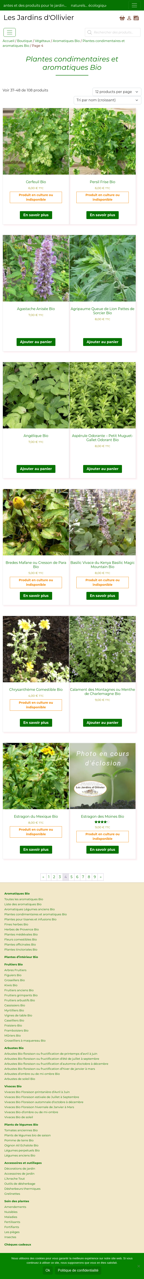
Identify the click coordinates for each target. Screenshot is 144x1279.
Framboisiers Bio (16, 1030)
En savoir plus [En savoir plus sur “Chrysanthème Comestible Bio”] (36, 723)
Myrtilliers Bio (14, 1010)
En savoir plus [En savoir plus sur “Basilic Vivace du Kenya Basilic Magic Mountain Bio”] (102, 596)
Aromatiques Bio (66, 41)
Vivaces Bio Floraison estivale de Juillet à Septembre (41, 1097)
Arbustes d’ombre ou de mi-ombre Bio (32, 1073)
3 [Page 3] (60, 877)
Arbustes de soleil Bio (19, 1079)
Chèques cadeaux (17, 1244)
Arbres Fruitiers (15, 970)
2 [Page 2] (54, 877)
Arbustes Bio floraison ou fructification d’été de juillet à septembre (51, 1058)
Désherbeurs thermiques (22, 1188)
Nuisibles (10, 1212)
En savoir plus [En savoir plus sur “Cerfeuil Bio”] (36, 215)
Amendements (15, 1207)
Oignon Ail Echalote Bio (21, 1145)
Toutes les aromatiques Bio (23, 899)
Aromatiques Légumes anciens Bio (29, 909)
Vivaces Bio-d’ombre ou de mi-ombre (31, 1112)
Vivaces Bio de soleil (18, 1117)
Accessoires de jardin (19, 1173)
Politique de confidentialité (78, 1270)
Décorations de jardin (19, 1168)
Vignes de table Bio (18, 1015)
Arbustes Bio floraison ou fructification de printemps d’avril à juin (50, 1053)
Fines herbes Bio (16, 924)
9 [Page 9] (95, 877)
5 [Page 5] (71, 877)
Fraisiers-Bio (13, 1025)
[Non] (138, 1266)
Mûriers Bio (12, 1035)
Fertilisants (12, 1222)
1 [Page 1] (49, 877)
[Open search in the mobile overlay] (113, 32)
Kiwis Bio (10, 985)
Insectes (10, 1237)
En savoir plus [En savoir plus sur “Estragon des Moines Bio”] (102, 849)
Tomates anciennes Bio (21, 1130)
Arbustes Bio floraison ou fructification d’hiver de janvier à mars (49, 1068)
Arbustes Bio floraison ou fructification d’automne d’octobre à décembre (56, 1063)
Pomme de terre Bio (19, 1140)
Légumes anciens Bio (19, 1155)
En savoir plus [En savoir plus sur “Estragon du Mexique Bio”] (36, 849)
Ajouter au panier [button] (36, 342)
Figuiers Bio (12, 975)
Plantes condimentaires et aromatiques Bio (35, 914)
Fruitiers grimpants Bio (21, 995)
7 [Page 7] (83, 877)
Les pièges (11, 1232)
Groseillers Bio (14, 980)
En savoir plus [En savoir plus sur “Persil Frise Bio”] (102, 215)
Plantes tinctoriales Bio (20, 949)
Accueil (8, 41)
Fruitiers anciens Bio (19, 990)
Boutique (24, 41)
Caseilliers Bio (14, 1020)
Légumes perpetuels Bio (22, 1150)
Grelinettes (12, 1193)
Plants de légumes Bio (21, 1124)
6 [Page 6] (77, 877)
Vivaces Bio (13, 1086)
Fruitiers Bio (13, 964)
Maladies (10, 1217)
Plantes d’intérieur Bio (21, 957)
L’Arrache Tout (14, 1178)
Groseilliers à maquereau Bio (25, 1040)
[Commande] (107, 100)
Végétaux (42, 41)
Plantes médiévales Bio (21, 934)
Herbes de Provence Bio (21, 929)
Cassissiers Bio (14, 1005)
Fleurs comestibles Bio (20, 939)
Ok (48, 1270)
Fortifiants (11, 1227)
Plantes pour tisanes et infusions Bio (30, 919)
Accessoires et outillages (23, 1163)
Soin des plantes (16, 1201)
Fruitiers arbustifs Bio (19, 1000)
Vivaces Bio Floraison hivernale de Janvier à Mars (39, 1107)
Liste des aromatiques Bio (22, 904)
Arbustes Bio (14, 1048)
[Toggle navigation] (134, 5)
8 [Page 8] (89, 877)
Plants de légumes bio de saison (27, 1135)
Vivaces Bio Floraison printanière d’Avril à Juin (37, 1092)
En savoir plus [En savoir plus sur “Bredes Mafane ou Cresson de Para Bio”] (36, 596)
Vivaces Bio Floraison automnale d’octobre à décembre (43, 1102)
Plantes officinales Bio (20, 944)
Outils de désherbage (19, 1183)
